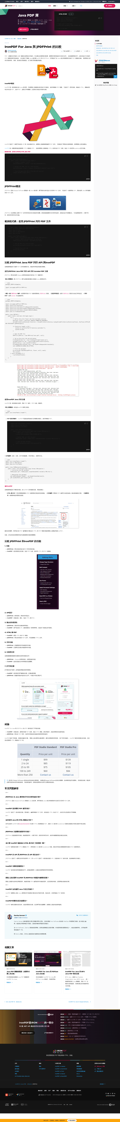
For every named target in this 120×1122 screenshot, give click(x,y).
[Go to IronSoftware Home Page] (9, 1)
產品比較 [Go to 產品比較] (19, 38)
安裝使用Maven (104, 60)
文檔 (74, 6)
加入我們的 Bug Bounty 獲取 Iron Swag (107, 85)
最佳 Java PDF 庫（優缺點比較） (14, 1001)
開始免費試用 (34, 29)
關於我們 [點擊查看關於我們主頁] (37, 1)
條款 (64, 1104)
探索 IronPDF (23, 29)
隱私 (67, 1104)
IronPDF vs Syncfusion (61, 1068)
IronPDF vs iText (59, 1071)
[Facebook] (112, 1094)
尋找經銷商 (79, 1068)
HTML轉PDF (42, 1068)
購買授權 (79, 1066)
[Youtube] (108, 1094)
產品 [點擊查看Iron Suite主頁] (17, 1)
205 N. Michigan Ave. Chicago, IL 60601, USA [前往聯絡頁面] (81, 1)
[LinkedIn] (114, 1094)
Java (28, 22)
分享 (86, 51)
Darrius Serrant (12, 50)
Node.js (38, 22)
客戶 (49, 1090)
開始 (40, 1066)
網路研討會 (63, 1090)
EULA (78, 1073)
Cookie (70, 1104)
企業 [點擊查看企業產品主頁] (21, 1)
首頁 (49, 5)
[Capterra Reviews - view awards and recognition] (20, 1095)
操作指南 (17, 1068)
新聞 (45, 1090)
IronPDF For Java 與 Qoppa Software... (79, 1001)
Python (33, 22)
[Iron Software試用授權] (72, 1120)
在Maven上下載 (100, 1066)
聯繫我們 (79, 1090)
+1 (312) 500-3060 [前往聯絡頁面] (96, 1)
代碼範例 (17, 1066)
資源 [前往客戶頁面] (32, 1)
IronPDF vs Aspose (60, 1066)
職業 (53, 1090)
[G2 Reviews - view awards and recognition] (9, 1095)
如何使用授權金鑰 (81, 1071)
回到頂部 (102, 1084)
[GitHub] (106, 1094)
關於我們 (40, 1090)
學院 (58, 1090)
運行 (71, 14)
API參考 (17, 1071)
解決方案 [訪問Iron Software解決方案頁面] (26, 1)
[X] (110, 1094)
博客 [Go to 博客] (15, 38)
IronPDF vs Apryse (60, 1073)
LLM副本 (77, 51)
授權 (55, 6)
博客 (16, 1073)
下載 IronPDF (65, 51)
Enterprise (79, 1076)
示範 (65, 6)
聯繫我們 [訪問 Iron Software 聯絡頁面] (104, 1)
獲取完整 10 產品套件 (27, 1033)
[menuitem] (18, 1)
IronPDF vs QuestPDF (61, 1076)
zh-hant (111, 1)
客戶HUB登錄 (71, 1090)
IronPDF (7, 148)
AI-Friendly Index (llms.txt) (22, 1076)
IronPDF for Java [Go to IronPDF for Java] (9, 38)
